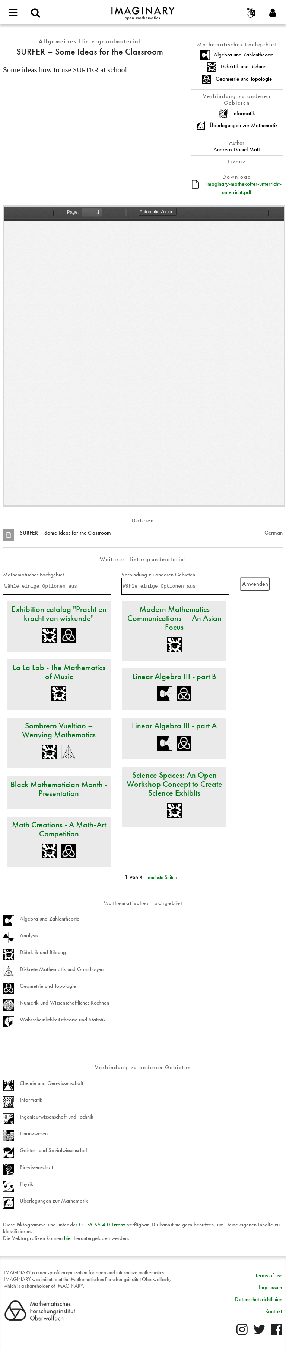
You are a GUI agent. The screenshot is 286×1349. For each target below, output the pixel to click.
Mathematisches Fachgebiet (33, 574)
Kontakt (273, 1311)
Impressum (270, 1287)
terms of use (269, 1275)
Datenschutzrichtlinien (258, 1299)
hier (68, 1238)
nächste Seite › (163, 877)
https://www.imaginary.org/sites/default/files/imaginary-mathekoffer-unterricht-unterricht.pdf (144, 356)
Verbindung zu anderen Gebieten (158, 574)
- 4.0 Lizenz (102, 1224)
